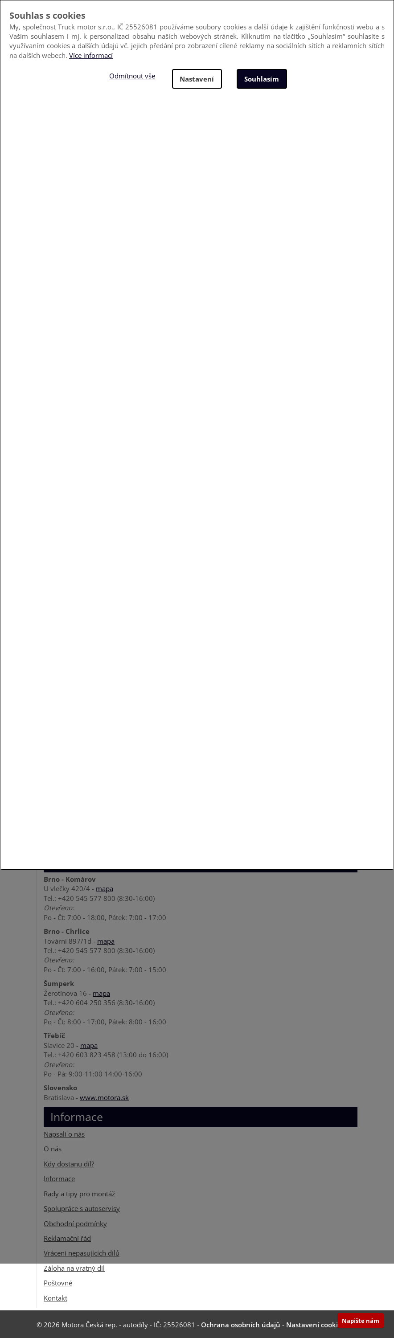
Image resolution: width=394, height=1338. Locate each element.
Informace (59, 1177)
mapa (104, 888)
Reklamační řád (67, 1237)
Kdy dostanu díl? (69, 1162)
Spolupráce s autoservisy (82, 1207)
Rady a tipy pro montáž (79, 1192)
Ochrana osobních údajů (240, 1323)
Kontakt (55, 1297)
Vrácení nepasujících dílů (81, 1252)
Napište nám (360, 1321)
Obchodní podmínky (75, 1222)
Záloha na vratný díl (74, 1267)
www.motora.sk (104, 1096)
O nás (53, 1148)
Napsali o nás (64, 1133)
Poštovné (58, 1281)
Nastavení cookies (315, 1323)
